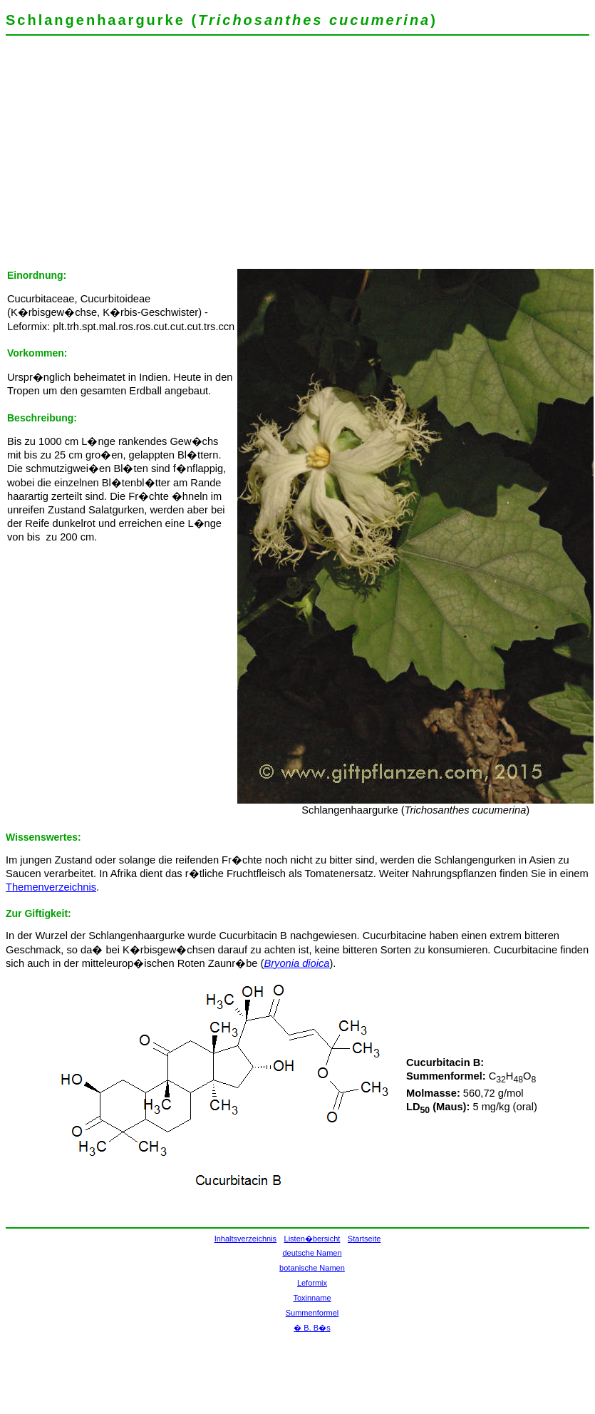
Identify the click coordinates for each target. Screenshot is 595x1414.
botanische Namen (312, 1268)
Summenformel (312, 1312)
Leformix (312, 1283)
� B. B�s (312, 1327)
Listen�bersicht (312, 1238)
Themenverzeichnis (51, 887)
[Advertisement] (199, 157)
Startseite (364, 1238)
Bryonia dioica (296, 963)
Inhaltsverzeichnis (245, 1238)
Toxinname (312, 1297)
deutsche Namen (311, 1253)
